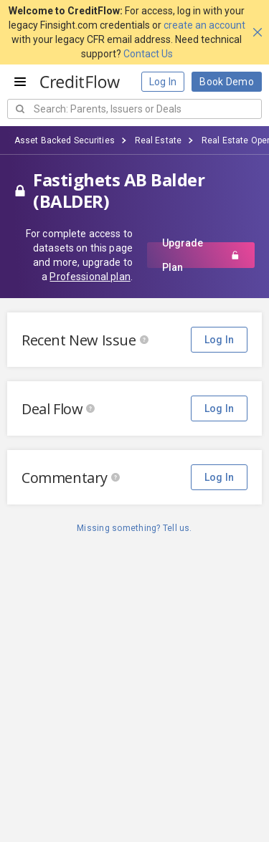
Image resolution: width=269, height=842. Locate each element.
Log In (163, 81)
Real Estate (158, 140)
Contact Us (148, 53)
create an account (204, 25)
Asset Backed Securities (64, 140)
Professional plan (89, 276)
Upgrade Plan (201, 255)
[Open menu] (20, 81)
